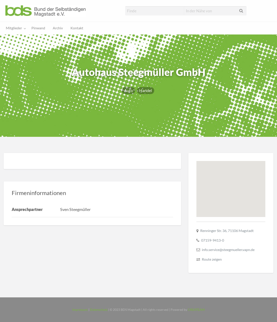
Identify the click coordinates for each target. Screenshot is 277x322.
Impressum (80, 309)
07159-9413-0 (212, 240)
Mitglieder (14, 28)
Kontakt (76, 28)
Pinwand (38, 28)
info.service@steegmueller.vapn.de (228, 249)
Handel (145, 90)
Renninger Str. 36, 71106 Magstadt (227, 230)
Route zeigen (212, 259)
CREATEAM (196, 309)
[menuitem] (15, 28)
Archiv (58, 28)
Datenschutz (99, 309)
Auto (128, 90)
